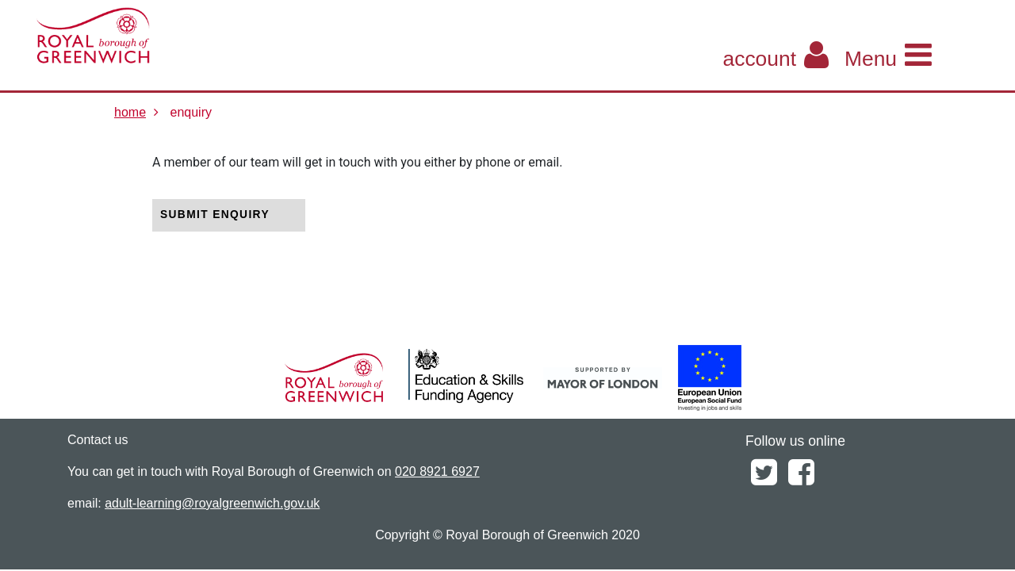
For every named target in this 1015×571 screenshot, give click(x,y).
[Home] (162, 35)
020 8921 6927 (437, 471)
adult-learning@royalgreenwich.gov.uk (212, 503)
